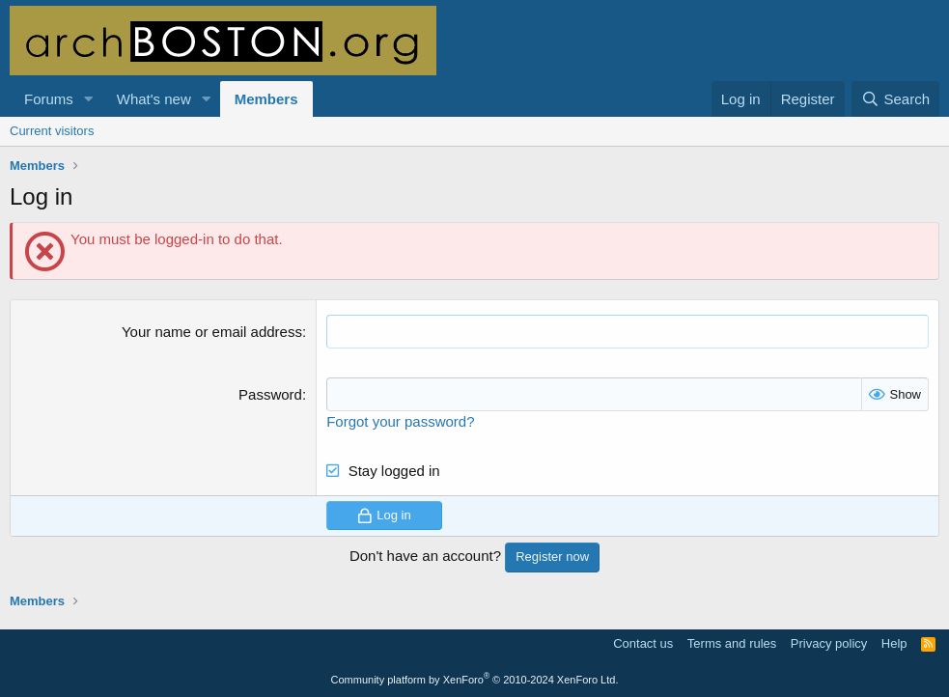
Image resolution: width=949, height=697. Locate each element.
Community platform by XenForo (475, 679)
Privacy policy (829, 643)
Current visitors (52, 131)
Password (270, 394)
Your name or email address (212, 331)
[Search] (895, 99)
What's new (154, 99)
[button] (88, 99)
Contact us (643, 643)
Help (894, 643)
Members (266, 99)
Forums (48, 99)
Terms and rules (731, 643)
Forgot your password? (400, 421)
